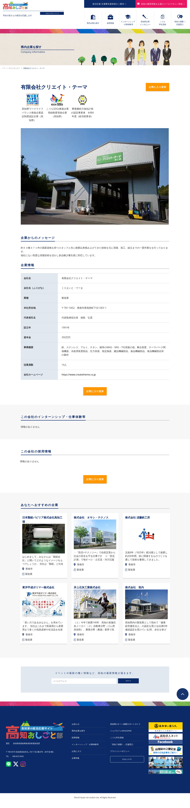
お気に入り (76, 754)
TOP (3, 70)
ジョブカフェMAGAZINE (121, 733)
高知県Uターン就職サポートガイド (125, 727)
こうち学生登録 (117, 740)
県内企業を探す (14, 70)
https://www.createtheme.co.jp (79, 376)
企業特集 (75, 761)
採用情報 (75, 740)
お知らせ (75, 727)
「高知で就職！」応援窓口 (121, 747)
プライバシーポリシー (119, 754)
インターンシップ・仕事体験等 (85, 747)
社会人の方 (127, 762)
